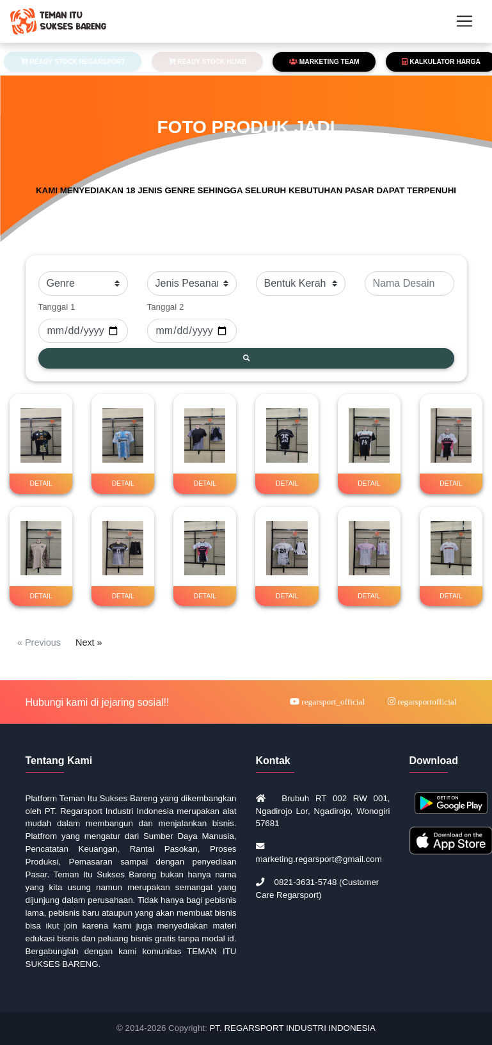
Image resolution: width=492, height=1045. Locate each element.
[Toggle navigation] (464, 24)
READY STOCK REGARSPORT (72, 61)
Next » (88, 642)
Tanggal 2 (165, 307)
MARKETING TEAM (324, 61)
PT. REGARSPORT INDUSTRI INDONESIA (292, 1028)
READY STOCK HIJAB (207, 61)
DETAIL (41, 483)
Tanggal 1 (56, 307)
